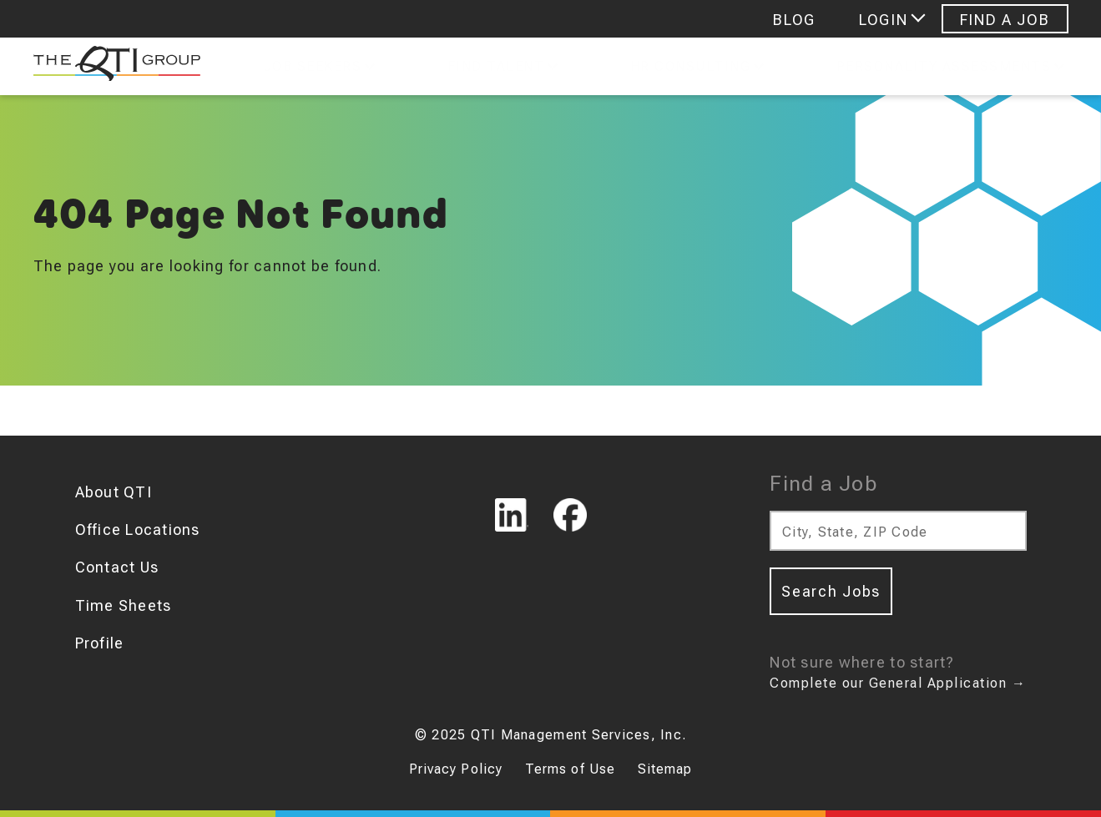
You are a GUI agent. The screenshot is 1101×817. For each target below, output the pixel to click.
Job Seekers (313, 66)
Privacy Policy (456, 769)
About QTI (113, 492)
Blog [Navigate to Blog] (794, 19)
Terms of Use (570, 769)
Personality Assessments (944, 66)
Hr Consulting (690, 66)
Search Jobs (831, 591)
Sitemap (665, 769)
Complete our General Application (898, 683)
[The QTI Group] (108, 66)
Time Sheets (123, 605)
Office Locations (137, 529)
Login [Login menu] (883, 19)
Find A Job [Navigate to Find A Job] (1005, 19)
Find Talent (496, 66)
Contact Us (117, 567)
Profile (99, 643)
